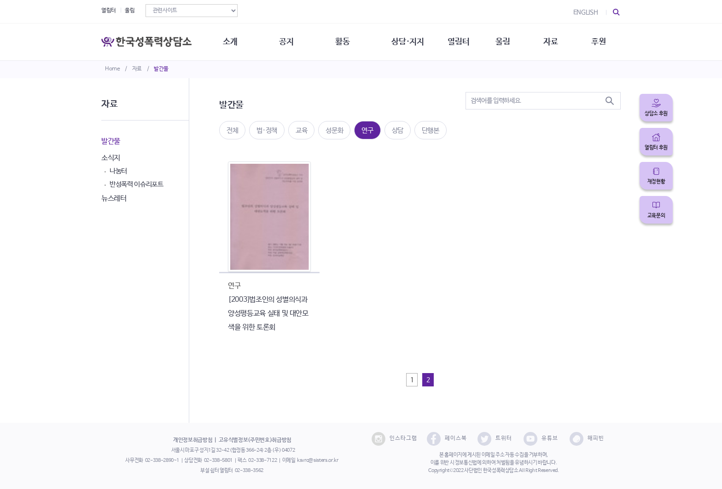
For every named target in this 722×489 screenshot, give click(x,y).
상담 (397, 130)
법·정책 (266, 130)
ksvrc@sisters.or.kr (317, 460)
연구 (367, 130)
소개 (230, 41)
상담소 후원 (656, 113)
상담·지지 (407, 41)
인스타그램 (394, 439)
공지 (286, 41)
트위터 (494, 439)
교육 (301, 130)
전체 (232, 130)
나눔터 (118, 171)
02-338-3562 (249, 470)
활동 (342, 41)
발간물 (161, 69)
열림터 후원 (656, 147)
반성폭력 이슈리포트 (136, 184)
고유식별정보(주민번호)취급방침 (255, 440)
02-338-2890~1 (162, 460)
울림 (129, 10)
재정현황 (656, 181)
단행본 (430, 130)
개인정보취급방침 (192, 440)
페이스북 (447, 439)
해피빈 (587, 439)
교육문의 (656, 216)
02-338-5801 (218, 460)
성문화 (334, 130)
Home (112, 69)
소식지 (110, 158)
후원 (598, 41)
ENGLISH (585, 12)
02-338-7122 (262, 460)
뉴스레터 (114, 198)
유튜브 (541, 439)
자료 (137, 69)
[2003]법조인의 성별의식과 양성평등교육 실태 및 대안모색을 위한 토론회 (268, 313)
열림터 (108, 10)
